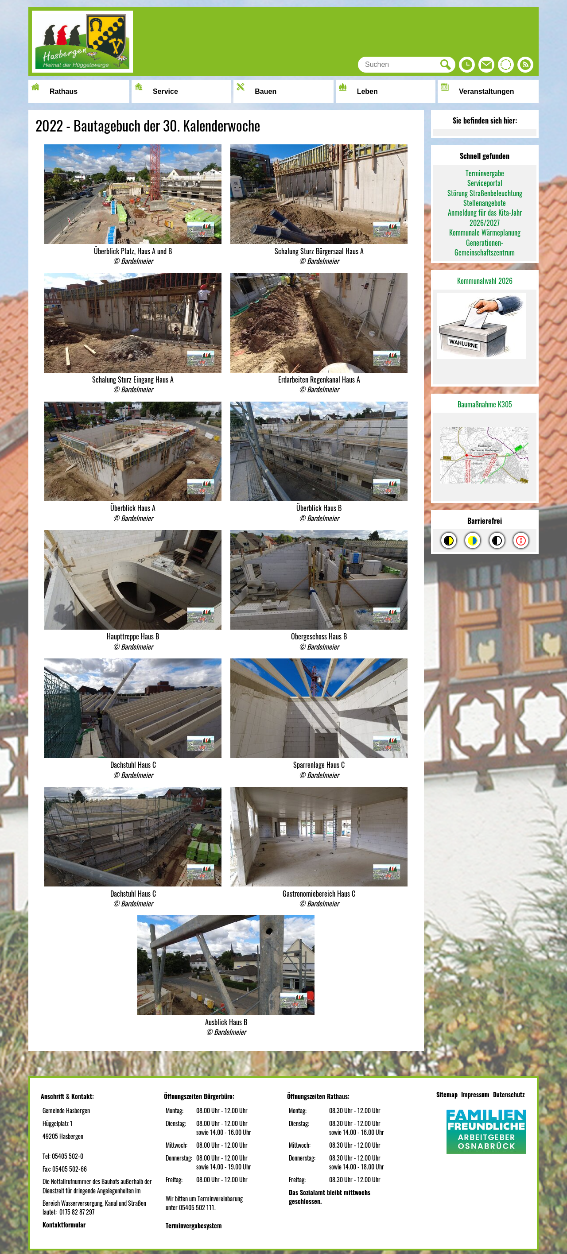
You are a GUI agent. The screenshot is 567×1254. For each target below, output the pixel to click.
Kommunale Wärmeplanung (484, 232)
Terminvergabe (485, 173)
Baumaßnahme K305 (485, 404)
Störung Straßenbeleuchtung (484, 193)
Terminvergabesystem (194, 1225)
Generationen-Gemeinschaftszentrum (484, 247)
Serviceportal (484, 183)
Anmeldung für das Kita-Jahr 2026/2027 (485, 217)
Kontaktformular (64, 1224)
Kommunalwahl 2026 (485, 280)
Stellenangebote (484, 202)
